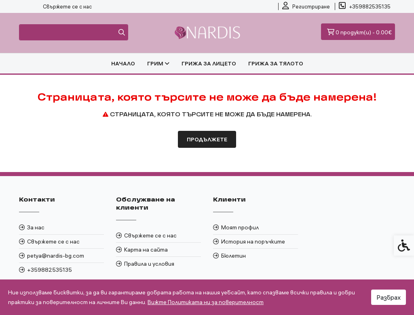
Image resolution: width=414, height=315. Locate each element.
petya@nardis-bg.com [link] (55, 255)
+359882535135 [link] (49, 269)
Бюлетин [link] (233, 255)
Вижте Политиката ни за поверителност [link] (206, 302)
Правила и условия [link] (149, 263)
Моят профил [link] (240, 227)
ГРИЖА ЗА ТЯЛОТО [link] (275, 63)
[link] (306, 6)
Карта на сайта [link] (146, 249)
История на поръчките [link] (253, 241)
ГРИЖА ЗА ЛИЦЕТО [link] (209, 63)
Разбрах (388, 297)
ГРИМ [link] (158, 63)
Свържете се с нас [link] (67, 6)
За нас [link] (35, 227)
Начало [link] (123, 63)
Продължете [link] (207, 139)
